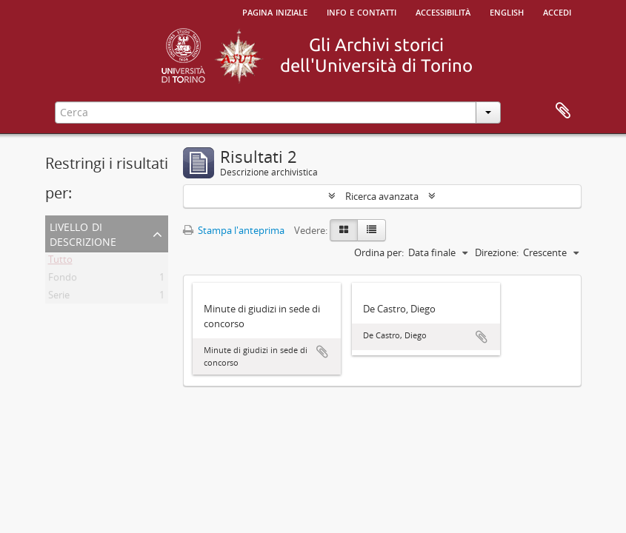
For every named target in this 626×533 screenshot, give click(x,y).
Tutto (60, 262)
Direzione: (497, 252)
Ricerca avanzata (382, 196)
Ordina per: (379, 252)
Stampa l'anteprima (233, 230)
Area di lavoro (563, 111)
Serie (59, 297)
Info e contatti (361, 11)
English (507, 11)
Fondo (62, 279)
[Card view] (344, 230)
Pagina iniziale (274, 11)
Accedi (557, 11)
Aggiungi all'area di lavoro (322, 351)
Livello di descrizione (83, 232)
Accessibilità (443, 11)
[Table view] (371, 230)
